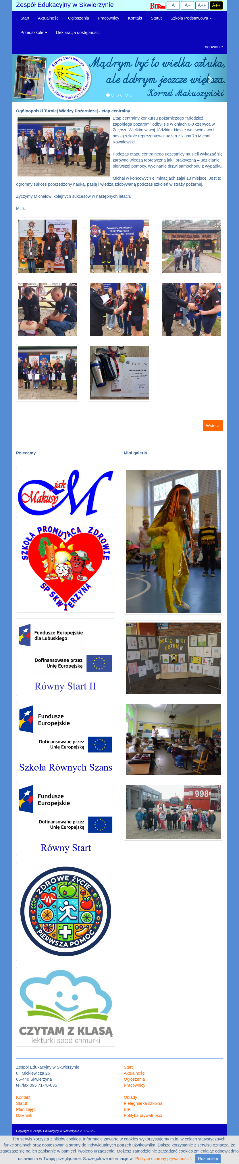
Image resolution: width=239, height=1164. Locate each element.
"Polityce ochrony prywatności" (162, 1158)
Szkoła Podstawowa (191, 18)
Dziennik (24, 1115)
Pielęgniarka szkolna (143, 1103)
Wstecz (213, 425)
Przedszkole (33, 32)
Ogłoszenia (78, 18)
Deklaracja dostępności (78, 32)
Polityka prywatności (143, 1115)
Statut (156, 18)
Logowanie (213, 47)
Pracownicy (108, 18)
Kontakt (135, 18)
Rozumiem (208, 1158)
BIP (127, 1109)
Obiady (130, 1097)
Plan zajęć (26, 1109)
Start (24, 18)
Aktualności (48, 18)
